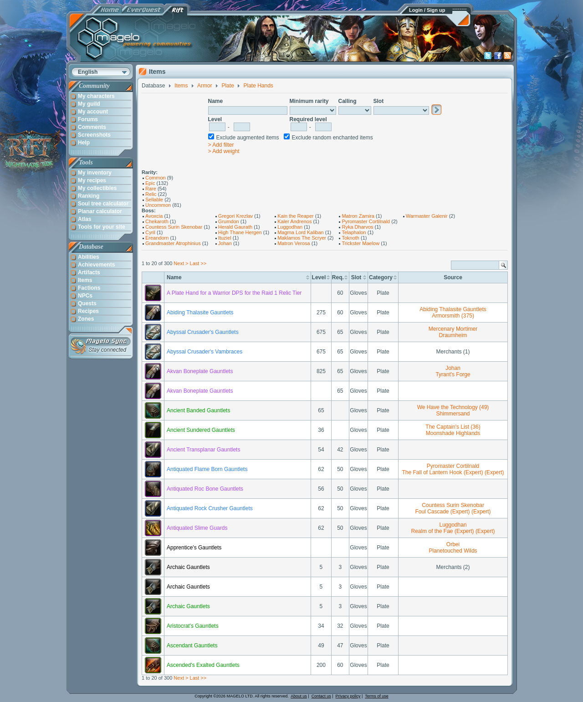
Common (155, 177)
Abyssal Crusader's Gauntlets (203, 332)
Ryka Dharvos (357, 227)
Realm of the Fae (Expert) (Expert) (453, 531)
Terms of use (377, 696)
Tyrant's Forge (452, 374)
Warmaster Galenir (427, 216)
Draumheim (453, 335)
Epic (150, 183)
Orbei (453, 544)
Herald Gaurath (235, 227)
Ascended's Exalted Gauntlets (203, 665)
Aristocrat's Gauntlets (193, 626)
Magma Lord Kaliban (300, 232)
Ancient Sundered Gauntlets (201, 430)
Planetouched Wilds (453, 551)
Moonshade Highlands (453, 433)
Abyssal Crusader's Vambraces (204, 351)
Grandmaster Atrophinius (173, 243)
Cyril (150, 232)
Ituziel (224, 238)
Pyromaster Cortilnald (366, 221)
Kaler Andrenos (294, 221)
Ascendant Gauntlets (192, 645)
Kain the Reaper (295, 216)
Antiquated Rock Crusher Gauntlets (210, 508)
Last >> (198, 263)
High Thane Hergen (240, 232)
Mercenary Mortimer (453, 329)
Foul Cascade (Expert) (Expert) (453, 511)
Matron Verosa (293, 243)
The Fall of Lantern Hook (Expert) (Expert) (453, 472)
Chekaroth (157, 221)
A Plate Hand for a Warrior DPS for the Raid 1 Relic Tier (234, 293)
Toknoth (350, 238)
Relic (150, 194)
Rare (150, 188)
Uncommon (158, 205)
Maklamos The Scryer (301, 238)
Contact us (321, 696)
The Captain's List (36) (452, 427)
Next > (181, 263)
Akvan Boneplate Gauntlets (200, 371)
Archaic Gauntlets (188, 567)
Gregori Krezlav (235, 216)
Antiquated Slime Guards (197, 528)
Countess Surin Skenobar (173, 227)
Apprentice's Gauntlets (194, 547)
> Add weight (224, 151)
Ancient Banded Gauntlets (198, 410)
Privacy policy (348, 696)
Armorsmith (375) (453, 316)
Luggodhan (289, 227)
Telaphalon (354, 232)
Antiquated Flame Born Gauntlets (207, 469)
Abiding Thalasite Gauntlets (200, 312)
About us (299, 696)
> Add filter (221, 145)
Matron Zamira (358, 216)
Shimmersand (453, 413)
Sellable (154, 199)
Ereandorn (157, 238)
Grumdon (228, 221)
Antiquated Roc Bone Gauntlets (205, 489)
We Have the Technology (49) (453, 407)
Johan (225, 243)
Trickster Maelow (360, 243)
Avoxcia (154, 216)
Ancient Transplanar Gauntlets (203, 449)
